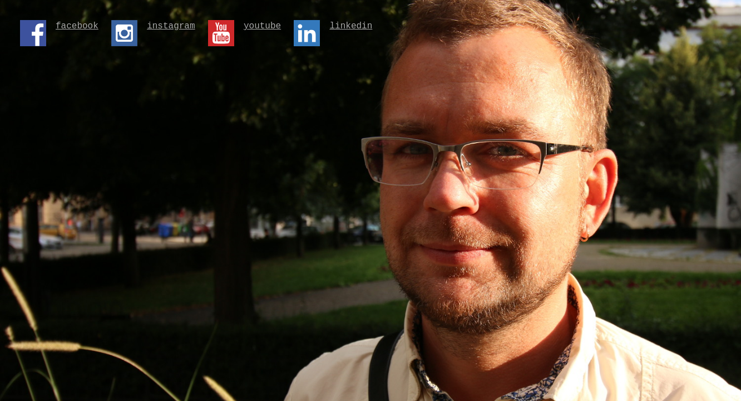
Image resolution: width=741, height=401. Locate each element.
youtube (262, 27)
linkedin (350, 27)
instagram (171, 27)
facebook (77, 27)
